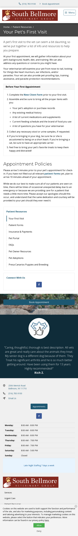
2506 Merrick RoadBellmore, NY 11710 (17, 387)
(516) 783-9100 (39, 309)
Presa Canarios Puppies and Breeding (28, 264)
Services (8, 492)
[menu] (69, 12)
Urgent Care (9, 498)
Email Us (12, 398)
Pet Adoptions (16, 258)
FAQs (11, 244)
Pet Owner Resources (20, 251)
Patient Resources (22, 27)
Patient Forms (16, 225)
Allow (39, 525)
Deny (39, 531)
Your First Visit (16, 218)
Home (6, 27)
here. (47, 520)
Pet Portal (14, 238)
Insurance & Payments (20, 231)
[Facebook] (39, 284)
